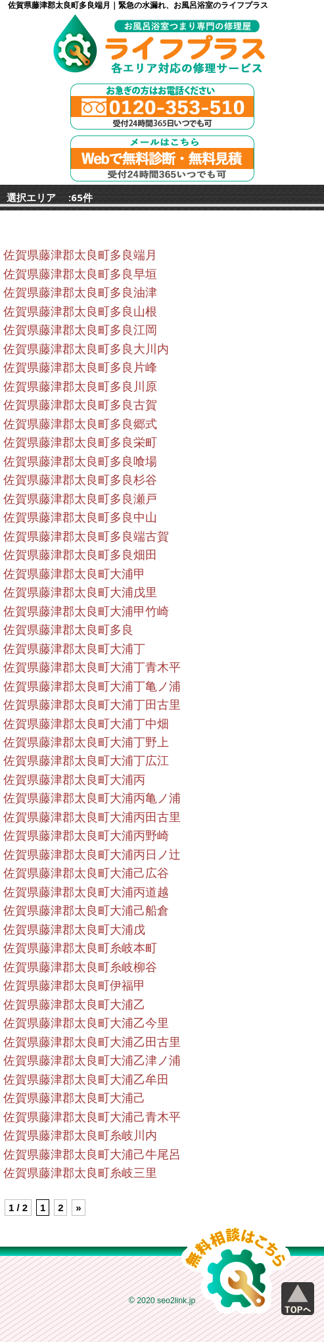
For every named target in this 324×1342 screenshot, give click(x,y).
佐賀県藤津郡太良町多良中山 (80, 517)
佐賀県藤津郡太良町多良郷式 (80, 424)
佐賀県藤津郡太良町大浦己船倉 (86, 910)
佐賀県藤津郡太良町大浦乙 (74, 1004)
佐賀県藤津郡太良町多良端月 (80, 255)
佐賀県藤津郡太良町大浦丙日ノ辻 (92, 854)
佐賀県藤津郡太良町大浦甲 (74, 574)
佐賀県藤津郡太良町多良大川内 (86, 349)
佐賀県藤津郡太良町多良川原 (80, 386)
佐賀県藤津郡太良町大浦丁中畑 (86, 724)
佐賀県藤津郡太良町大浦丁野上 (86, 742)
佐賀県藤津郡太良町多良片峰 (80, 367)
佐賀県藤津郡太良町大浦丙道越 (86, 892)
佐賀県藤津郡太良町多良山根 (80, 311)
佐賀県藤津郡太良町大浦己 (74, 1098)
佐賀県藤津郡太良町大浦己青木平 (92, 1117)
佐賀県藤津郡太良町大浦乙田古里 (92, 1042)
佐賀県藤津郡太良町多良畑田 (80, 555)
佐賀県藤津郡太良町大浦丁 (74, 649)
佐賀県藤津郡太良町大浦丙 (74, 779)
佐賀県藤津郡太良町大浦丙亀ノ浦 (92, 798)
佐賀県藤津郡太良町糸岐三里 (80, 1173)
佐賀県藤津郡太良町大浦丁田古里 (92, 704)
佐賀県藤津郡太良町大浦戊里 (80, 592)
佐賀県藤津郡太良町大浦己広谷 (86, 873)
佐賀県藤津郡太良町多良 (68, 629)
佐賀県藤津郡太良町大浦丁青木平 (92, 667)
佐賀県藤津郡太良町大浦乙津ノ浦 (92, 1060)
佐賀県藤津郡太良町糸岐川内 (80, 1135)
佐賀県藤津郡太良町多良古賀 (80, 405)
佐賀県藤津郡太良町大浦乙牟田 (86, 1079)
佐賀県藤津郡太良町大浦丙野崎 (86, 835)
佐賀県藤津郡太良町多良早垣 (80, 274)
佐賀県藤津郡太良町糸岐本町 (80, 948)
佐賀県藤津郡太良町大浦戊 (74, 929)
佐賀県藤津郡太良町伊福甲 (74, 985)
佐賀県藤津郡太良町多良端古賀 (86, 536)
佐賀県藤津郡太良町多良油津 (80, 292)
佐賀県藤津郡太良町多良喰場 (80, 461)
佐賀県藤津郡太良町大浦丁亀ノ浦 (92, 686)
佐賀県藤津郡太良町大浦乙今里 (86, 1023)
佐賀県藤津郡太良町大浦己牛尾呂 (92, 1154)
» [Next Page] (78, 1207)
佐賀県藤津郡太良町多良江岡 (80, 330)
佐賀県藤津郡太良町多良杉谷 (80, 480)
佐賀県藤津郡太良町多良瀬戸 (80, 499)
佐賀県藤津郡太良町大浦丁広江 (86, 760)
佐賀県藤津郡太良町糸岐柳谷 (80, 967)
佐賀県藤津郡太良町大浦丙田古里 (92, 817)
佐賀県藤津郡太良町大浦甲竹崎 (86, 611)
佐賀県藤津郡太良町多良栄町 (80, 442)
